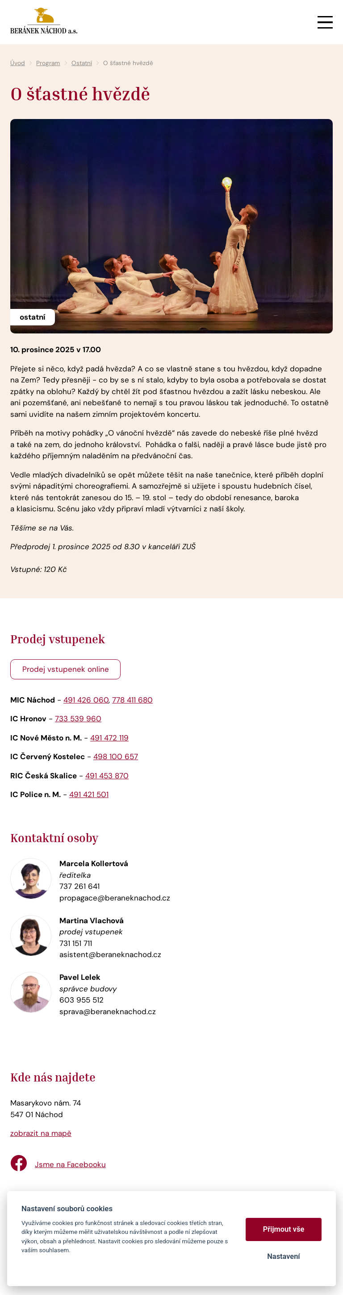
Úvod (17, 63)
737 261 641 (79, 886)
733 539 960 (78, 719)
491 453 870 (107, 776)
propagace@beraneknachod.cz (114, 898)
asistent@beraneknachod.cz (110, 954)
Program (48, 63)
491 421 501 (89, 794)
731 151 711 (75, 943)
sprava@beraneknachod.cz (107, 1011)
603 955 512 (81, 1000)
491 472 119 (109, 738)
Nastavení (283, 1256)
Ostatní (81, 63)
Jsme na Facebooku (70, 1164)
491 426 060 (86, 700)
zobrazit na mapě (40, 1133)
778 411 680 (132, 700)
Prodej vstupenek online (65, 669)
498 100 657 (115, 756)
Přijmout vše (284, 1229)
